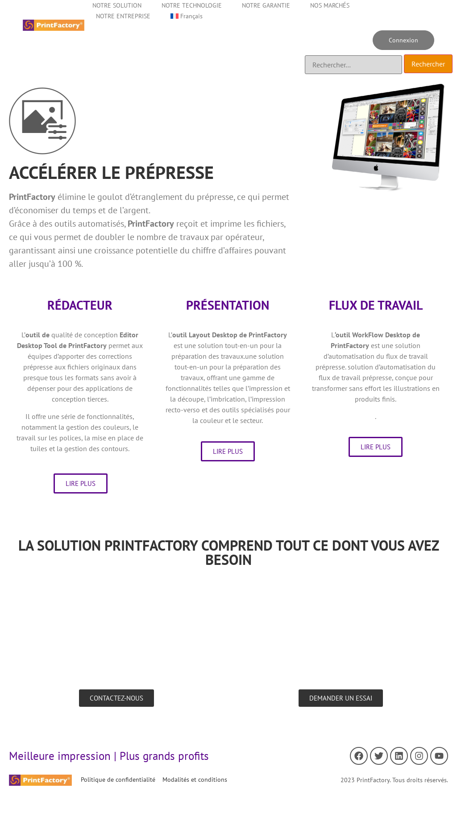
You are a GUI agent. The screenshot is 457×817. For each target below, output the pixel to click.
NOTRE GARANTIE (266, 5)
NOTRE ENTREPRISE (123, 16)
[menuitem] (186, 16)
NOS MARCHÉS (329, 5)
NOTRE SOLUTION (116, 5)
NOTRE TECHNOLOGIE (192, 5)
